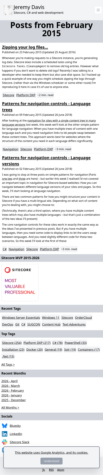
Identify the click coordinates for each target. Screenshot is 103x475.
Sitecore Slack (19, 442)
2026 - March (10, 386)
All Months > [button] (10, 407)
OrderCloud (83, 318)
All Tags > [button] (8, 364)
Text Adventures (74, 324)
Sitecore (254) (11, 343)
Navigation (10, 149)
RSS (51, 470)
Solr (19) (70, 349)
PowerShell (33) (76, 343)
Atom (60, 470)
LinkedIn (16, 434)
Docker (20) (34, 349)
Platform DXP (25, 95)
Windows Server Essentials (21, 318)
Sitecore (8, 95)
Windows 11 (50, 318)
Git (17, 324)
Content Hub (51, 324)
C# (5, 249)
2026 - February (12, 390)
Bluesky (15, 426)
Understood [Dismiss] (51, 461)
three (22, 179)
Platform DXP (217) (36, 343)
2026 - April (9, 381)
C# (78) (58, 343)
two (10, 179)
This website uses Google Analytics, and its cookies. (51, 453)
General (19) (53, 349)
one (4, 179)
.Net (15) (8, 356)
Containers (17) (89, 349)
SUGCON (33, 324)
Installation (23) (13, 349)
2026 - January (11, 395)
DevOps (7, 324)
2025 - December (13, 400)
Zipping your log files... (25, 47)
